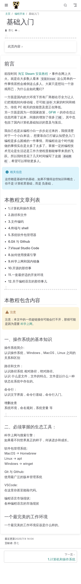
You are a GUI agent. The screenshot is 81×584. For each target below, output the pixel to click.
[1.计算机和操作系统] (40, 557)
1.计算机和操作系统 (22, 208)
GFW (52, 112)
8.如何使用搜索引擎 (22, 255)
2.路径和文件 (17, 215)
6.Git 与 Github (19, 241)
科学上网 (26, 324)
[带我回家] (17, 5)
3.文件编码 (16, 222)
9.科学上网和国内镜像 (24, 261)
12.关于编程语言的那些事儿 (27, 281)
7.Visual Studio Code (23, 248)
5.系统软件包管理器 (22, 235)
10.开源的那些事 (19, 268)
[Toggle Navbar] (75, 5)
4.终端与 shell (18, 228)
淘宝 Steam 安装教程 (33, 74)
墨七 (10, 30)
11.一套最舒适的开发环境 (25, 275)
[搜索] (65, 5)
